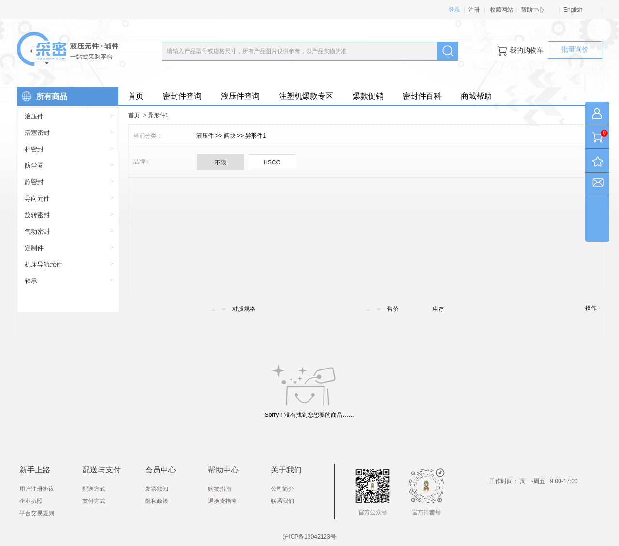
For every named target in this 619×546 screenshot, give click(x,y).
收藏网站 (500, 9)
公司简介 (282, 489)
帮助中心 (532, 9)
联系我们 (282, 501)
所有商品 (42, 94)
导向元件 (37, 198)
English (572, 9)
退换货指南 (222, 501)
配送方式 (93, 489)
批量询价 (575, 49)
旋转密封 (37, 215)
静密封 (34, 182)
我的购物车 (520, 50)
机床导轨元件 (43, 264)
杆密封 (34, 149)
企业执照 (31, 501)
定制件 (34, 247)
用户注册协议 (36, 489)
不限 (220, 162)
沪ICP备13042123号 (309, 536)
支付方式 (93, 501)
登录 (454, 9)
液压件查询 (240, 96)
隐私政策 (156, 501)
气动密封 (37, 231)
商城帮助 (476, 96)
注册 (474, 9)
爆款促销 (368, 96)
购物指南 (219, 489)
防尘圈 (34, 165)
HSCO (272, 162)
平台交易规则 (36, 513)
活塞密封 (37, 132)
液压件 (34, 116)
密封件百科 (422, 96)
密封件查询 (182, 96)
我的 (597, 115)
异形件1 (158, 115)
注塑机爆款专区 (306, 96)
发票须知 (156, 489)
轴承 (31, 280)
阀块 (230, 136)
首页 (136, 96)
